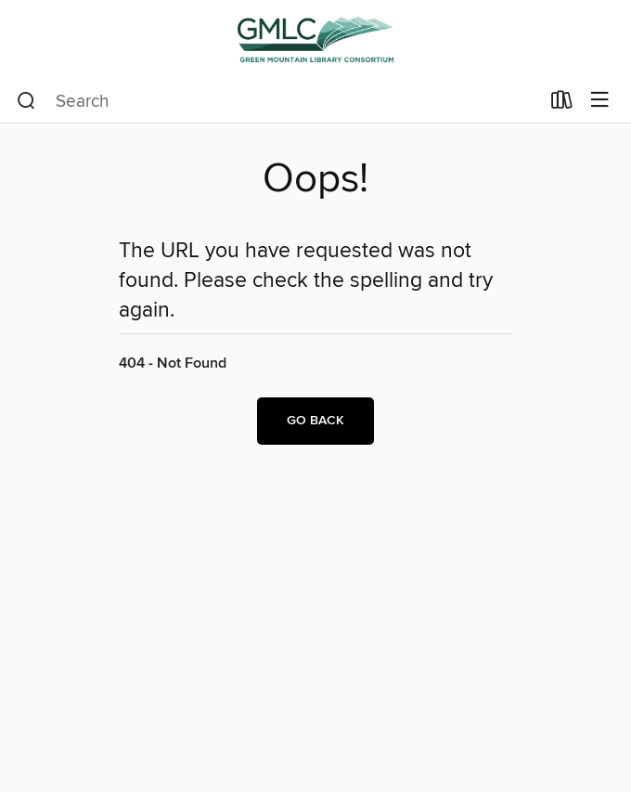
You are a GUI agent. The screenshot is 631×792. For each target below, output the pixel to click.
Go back (315, 420)
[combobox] (278, 101)
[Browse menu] (600, 100)
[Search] (26, 101)
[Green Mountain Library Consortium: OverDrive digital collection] (315, 39)
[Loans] (562, 104)
